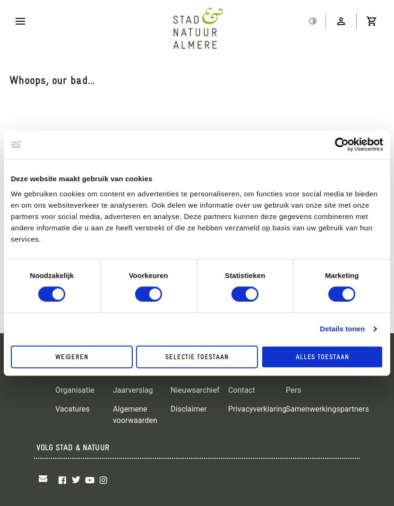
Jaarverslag (133, 390)
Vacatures (72, 409)
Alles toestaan (322, 357)
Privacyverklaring (257, 409)
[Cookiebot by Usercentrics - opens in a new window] (341, 144)
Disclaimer (189, 409)
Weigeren (71, 357)
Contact (241, 390)
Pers (293, 390)
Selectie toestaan (196, 357)
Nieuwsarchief (195, 390)
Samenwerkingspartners (327, 409)
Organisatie (74, 390)
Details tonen (342, 329)
